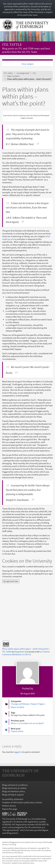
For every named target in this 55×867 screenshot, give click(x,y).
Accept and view (10, 581)
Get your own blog (9, 844)
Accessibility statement (12, 799)
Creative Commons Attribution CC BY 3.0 (26, 653)
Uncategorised (23, 73)
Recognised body (11, 830)
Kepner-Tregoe (37, 703)
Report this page (9, 809)
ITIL (34, 73)
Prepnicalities (17, 731)
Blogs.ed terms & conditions (15, 785)
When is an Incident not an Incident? (27, 723)
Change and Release (20, 703)
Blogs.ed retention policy (13, 791)
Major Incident (13, 76)
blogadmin (19, 651)
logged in (17, 752)
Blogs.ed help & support (13, 794)
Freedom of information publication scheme (22, 802)
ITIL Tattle (12, 45)
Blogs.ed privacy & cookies (14, 788)
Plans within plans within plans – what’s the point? (25, 648)
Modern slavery (9, 805)
